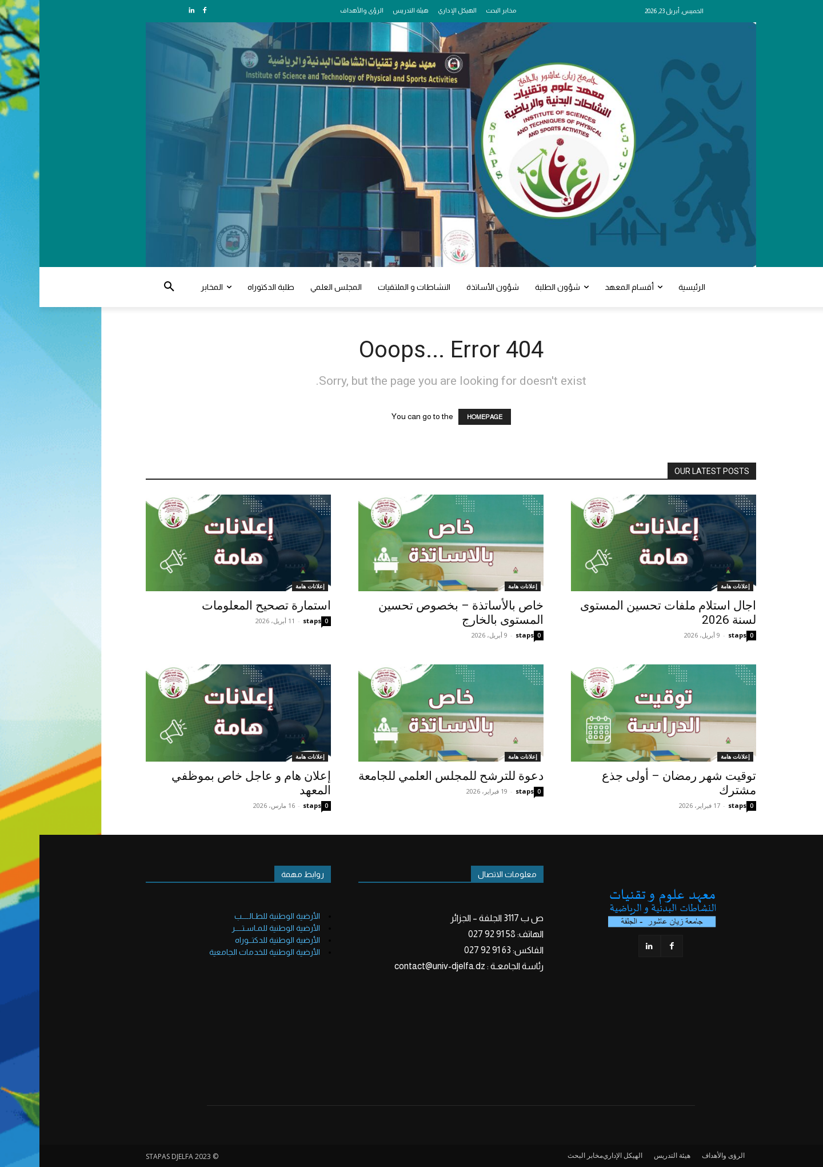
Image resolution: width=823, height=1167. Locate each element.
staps (272, 620)
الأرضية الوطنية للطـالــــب (238, 916)
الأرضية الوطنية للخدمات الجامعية (225, 952)
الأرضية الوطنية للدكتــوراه (238, 940)
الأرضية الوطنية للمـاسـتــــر (236, 928)
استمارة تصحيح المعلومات (226, 605)
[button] (129, 287)
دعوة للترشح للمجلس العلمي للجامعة (411, 776)
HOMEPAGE (445, 416)
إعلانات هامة (270, 586)
